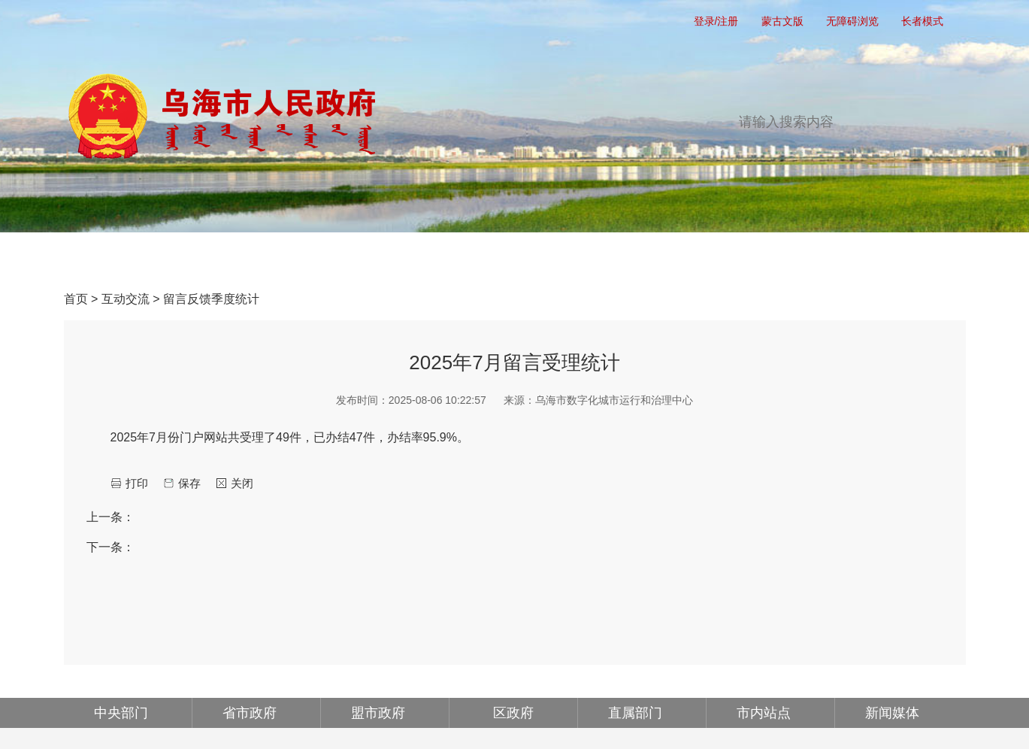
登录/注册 (716, 21)
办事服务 (506, 257)
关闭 (242, 483)
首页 (127, 257)
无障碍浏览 (852, 21)
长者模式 (922, 21)
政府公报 (758, 257)
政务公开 (380, 257)
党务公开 (253, 257)
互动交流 (632, 257)
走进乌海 (885, 257)
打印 (137, 483)
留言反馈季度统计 (211, 299)
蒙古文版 (782, 21)
